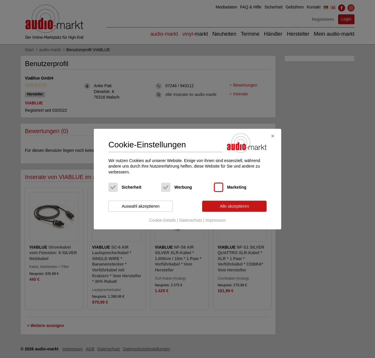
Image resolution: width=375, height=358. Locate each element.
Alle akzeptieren (234, 206)
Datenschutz (190, 220)
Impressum (215, 220)
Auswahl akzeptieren (140, 206)
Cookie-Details (162, 220)
